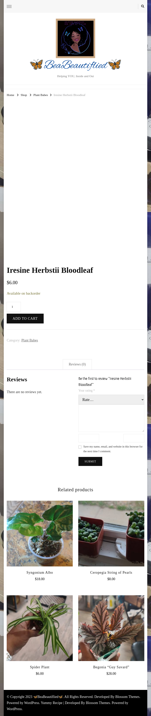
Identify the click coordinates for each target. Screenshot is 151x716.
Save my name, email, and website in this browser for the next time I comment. (113, 449)
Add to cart (25, 319)
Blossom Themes (98, 703)
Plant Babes (29, 340)
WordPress (14, 709)
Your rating (86, 390)
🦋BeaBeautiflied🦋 (75, 65)
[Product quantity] (14, 307)
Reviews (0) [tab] (77, 364)
